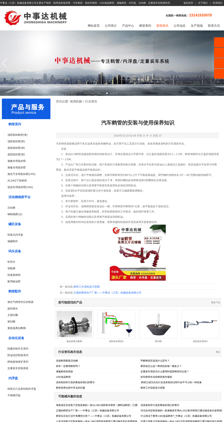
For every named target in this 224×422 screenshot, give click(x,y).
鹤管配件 (14, 291)
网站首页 (94, 25)
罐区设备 (14, 224)
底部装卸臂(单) (16, 147)
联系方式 (214, 25)
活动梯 (11, 207)
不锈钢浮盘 (14, 395)
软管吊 (11, 261)
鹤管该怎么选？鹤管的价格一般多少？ (161, 366)
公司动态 (180, 25)
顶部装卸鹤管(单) (17, 134)
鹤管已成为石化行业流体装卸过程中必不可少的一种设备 (171, 382)
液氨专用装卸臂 (16, 160)
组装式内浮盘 (15, 234)
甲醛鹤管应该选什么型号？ (155, 360)
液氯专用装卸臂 (16, 167)
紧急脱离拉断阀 (16, 328)
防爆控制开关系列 (17, 348)
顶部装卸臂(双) (16, 141)
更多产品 (215, 302)
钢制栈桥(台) (14, 214)
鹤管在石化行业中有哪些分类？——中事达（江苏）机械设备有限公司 (93, 416)
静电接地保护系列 (17, 361)
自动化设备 (16, 338)
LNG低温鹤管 (63, 377)
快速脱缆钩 (14, 274)
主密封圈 (12, 315)
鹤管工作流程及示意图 (87, 286)
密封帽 (11, 321)
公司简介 (111, 25)
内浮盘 (13, 378)
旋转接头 (12, 308)
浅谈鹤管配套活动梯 (67, 360)
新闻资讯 (162, 25)
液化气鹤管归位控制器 (20, 301)
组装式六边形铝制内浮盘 (21, 388)
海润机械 (76, 101)
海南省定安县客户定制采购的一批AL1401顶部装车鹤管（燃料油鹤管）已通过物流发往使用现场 (107, 405)
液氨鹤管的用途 (64, 371)
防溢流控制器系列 (17, 355)
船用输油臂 (14, 281)
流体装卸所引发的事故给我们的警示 (75, 382)
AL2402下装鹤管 (17, 180)
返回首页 (188, 2)
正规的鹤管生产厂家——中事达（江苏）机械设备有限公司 (107, 292)
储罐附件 (12, 241)
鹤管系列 (145, 25)
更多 (218, 352)
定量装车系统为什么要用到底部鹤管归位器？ (165, 371)
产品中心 (128, 25)
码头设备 (14, 251)
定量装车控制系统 (17, 368)
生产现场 (197, 25)
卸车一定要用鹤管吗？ (68, 366)
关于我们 (203, 2)
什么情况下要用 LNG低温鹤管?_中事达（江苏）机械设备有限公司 (176, 416)
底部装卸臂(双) (16, 154)
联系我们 (218, 2)
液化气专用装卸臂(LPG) (21, 174)
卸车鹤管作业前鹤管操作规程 (156, 377)
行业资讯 (91, 101)
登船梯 (11, 268)
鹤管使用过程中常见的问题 (70, 387)
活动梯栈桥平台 (19, 197)
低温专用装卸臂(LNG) (20, 187)
